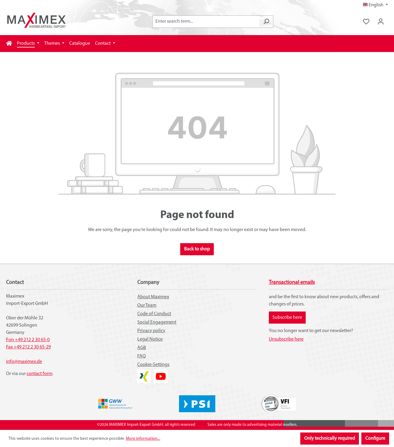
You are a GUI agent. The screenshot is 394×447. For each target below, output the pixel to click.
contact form (39, 373)
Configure (375, 438)
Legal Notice (150, 339)
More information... (143, 438)
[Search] (266, 21)
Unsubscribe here (286, 339)
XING (142, 373)
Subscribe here (287, 317)
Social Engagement (156, 322)
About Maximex (153, 297)
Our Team (146, 305)
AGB (141, 347)
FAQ (141, 356)
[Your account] (380, 21)
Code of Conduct (154, 314)
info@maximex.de (24, 361)
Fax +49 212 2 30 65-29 (28, 347)
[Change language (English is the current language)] (375, 5)
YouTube (161, 373)
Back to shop (197, 249)
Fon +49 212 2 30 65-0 (28, 340)
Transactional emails (292, 282)
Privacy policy (151, 330)
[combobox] (205, 21)
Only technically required (329, 438)
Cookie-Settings (153, 364)
